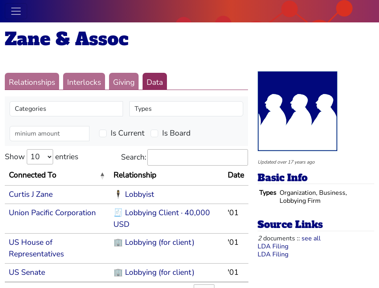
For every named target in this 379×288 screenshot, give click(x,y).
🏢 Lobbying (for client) (153, 242)
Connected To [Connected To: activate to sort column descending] (32, 175)
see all (311, 238)
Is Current (128, 133)
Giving (124, 82)
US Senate (27, 272)
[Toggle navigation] (16, 11)
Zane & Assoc (67, 39)
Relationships (32, 82)
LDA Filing (273, 246)
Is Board (176, 133)
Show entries (41, 156)
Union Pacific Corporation (52, 213)
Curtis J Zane (31, 194)
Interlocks (84, 82)
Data (155, 82)
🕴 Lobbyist (133, 194)
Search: (184, 157)
